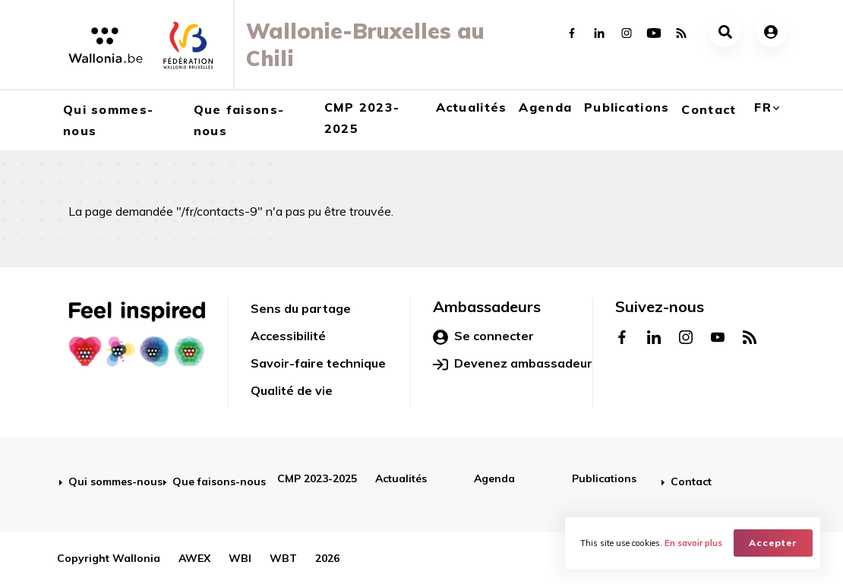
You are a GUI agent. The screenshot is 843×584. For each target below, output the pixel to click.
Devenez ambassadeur (512, 363)
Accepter (773, 542)
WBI (240, 558)
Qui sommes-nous (108, 120)
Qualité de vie (292, 390)
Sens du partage (301, 308)
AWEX (194, 558)
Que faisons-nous (239, 120)
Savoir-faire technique (318, 363)
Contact (708, 109)
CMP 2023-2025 (362, 117)
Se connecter (483, 336)
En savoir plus (693, 543)
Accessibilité (288, 335)
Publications (626, 107)
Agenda (545, 107)
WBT (283, 558)
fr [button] (763, 107)
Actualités (471, 107)
